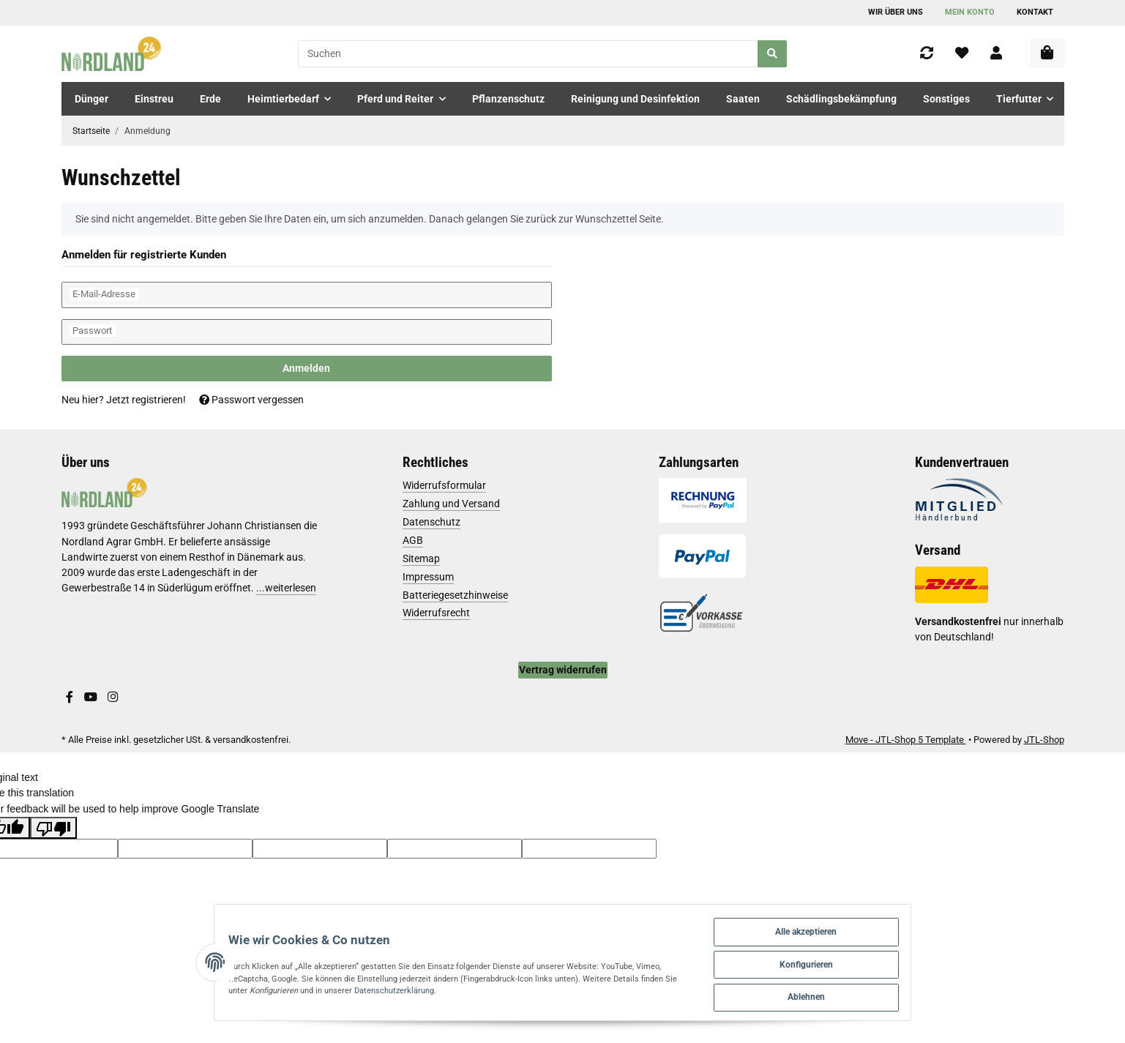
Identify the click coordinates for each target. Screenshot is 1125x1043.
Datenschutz (431, 522)
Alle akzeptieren (862, 922)
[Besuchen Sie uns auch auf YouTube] (91, 697)
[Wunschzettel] (961, 53)
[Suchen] (528, 53)
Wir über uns (895, 12)
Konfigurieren (861, 958)
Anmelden (306, 368)
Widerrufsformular (444, 485)
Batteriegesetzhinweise (455, 595)
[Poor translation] (53, 828)
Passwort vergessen (251, 399)
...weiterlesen (286, 588)
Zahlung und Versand (451, 503)
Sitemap (421, 558)
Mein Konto (970, 12)
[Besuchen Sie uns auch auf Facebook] (69, 697)
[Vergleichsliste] (926, 53)
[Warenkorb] (1047, 53)
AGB (413, 540)
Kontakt (1035, 12)
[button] (996, 53)
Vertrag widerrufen (563, 670)
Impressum (428, 577)
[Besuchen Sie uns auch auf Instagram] (113, 697)
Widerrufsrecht (436, 612)
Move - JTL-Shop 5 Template (905, 739)
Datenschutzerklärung (253, 987)
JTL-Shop (1044, 739)
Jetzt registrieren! (146, 399)
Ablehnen (861, 994)
